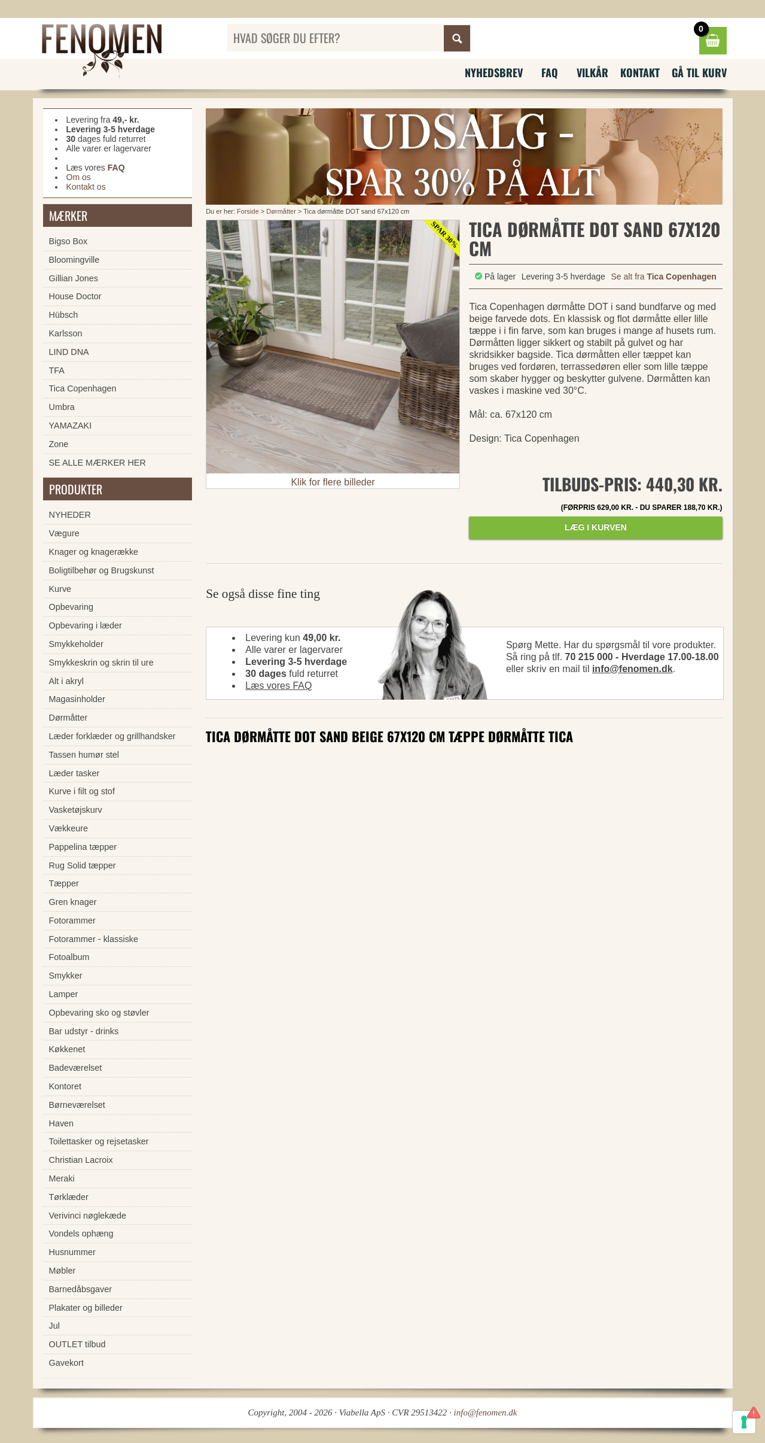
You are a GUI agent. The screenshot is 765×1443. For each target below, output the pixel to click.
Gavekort (66, 1363)
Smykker (66, 975)
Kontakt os (86, 187)
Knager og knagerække (94, 552)
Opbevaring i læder (85, 625)
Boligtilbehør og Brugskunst (101, 570)
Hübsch (63, 315)
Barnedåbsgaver (80, 1289)
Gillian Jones (73, 278)
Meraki (62, 1178)
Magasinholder (77, 699)
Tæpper (64, 883)
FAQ (549, 72)
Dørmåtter (281, 211)
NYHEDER (70, 515)
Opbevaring (71, 607)
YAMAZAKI (70, 425)
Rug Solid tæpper (82, 865)
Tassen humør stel (84, 755)
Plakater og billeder (86, 1308)
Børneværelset (77, 1105)
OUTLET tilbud (77, 1344)
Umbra (62, 407)
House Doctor (75, 296)
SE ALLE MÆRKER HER (97, 462)
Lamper (63, 994)
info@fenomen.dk (632, 669)
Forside (248, 211)
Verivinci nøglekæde (88, 1215)
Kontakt (640, 72)
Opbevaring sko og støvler (99, 1012)
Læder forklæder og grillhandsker (112, 736)
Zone (59, 444)
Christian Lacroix (81, 1160)
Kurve (60, 589)
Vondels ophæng (81, 1233)
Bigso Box (68, 241)
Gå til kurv (699, 72)
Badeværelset (75, 1068)
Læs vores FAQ (278, 686)
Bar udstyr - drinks (84, 1031)
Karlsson (66, 333)
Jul (54, 1325)
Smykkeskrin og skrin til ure (101, 662)
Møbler (62, 1270)
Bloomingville (74, 260)
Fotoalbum (69, 957)
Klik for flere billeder (333, 482)
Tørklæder (69, 1197)
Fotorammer (72, 920)
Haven (61, 1123)
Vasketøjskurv (75, 810)
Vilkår (592, 72)
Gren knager (73, 902)
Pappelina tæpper (83, 847)
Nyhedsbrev (494, 72)
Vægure (64, 533)
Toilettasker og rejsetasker (99, 1141)
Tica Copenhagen (83, 388)
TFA (57, 370)
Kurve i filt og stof (82, 791)
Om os (78, 177)
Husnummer (72, 1252)
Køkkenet (67, 1049)
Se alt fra (664, 276)
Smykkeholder (76, 644)
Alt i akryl (66, 681)
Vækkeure (69, 828)
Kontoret (65, 1086)
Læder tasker (74, 773)
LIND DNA (69, 352)
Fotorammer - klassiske (94, 939)
